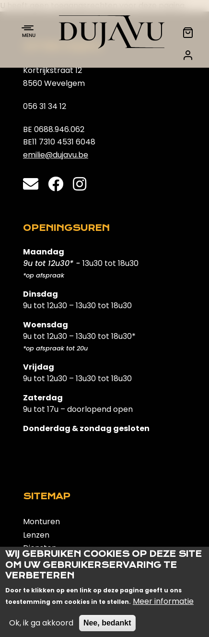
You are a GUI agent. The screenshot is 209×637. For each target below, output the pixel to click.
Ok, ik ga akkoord (41, 630)
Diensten (40, 547)
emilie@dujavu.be (55, 154)
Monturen (41, 521)
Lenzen (36, 535)
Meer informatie (163, 608)
